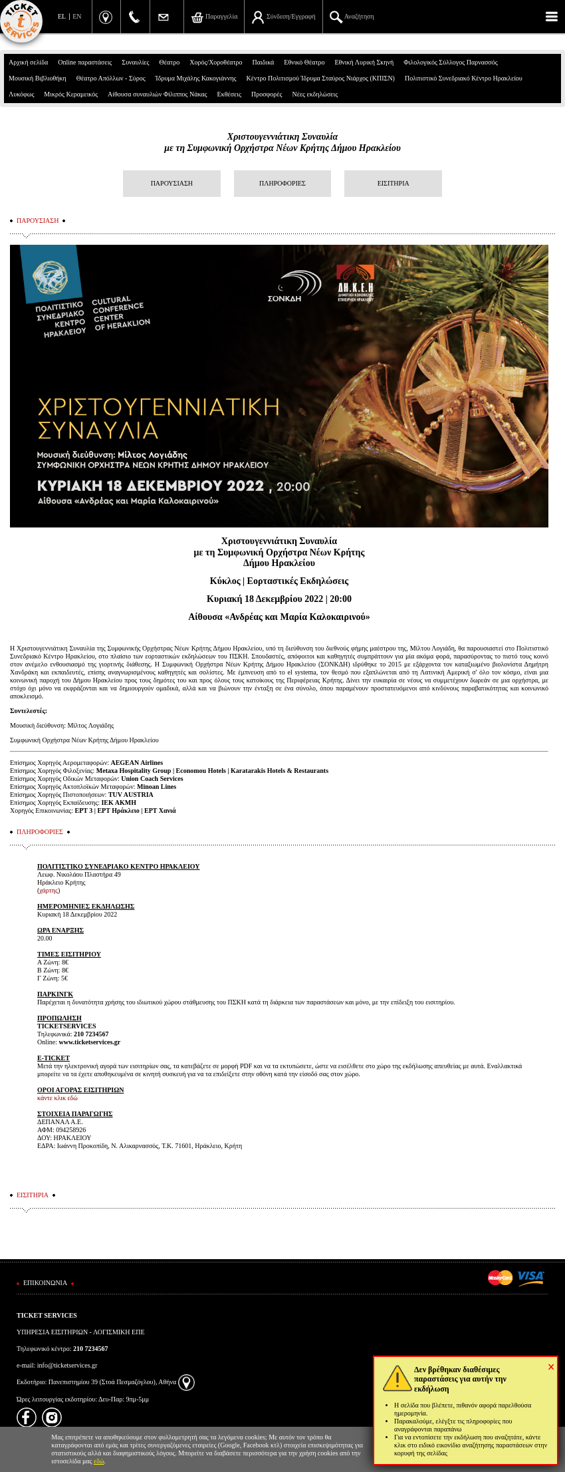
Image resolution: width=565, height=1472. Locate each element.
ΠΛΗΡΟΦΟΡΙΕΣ (282, 183)
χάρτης (48, 890)
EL (62, 16)
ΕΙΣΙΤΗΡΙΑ (393, 183)
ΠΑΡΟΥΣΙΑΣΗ (172, 183)
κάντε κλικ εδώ (57, 1098)
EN (76, 16)
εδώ (99, 1461)
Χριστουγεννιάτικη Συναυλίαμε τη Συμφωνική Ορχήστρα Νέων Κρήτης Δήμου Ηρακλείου (282, 142)
